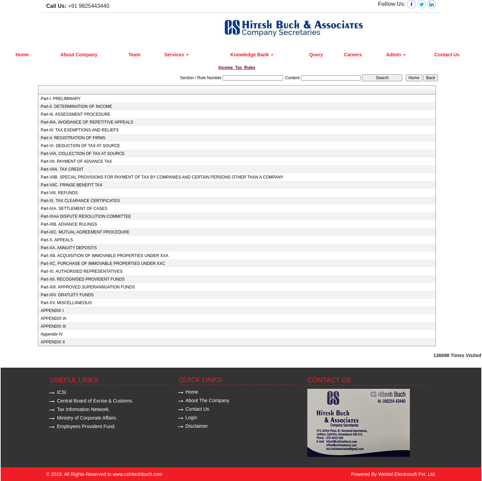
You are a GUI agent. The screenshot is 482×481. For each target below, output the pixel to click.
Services (176, 54)
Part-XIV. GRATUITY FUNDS (67, 295)
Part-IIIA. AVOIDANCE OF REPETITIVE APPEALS (87, 122)
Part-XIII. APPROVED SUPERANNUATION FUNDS (88, 287)
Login (191, 417)
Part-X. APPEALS (57, 240)
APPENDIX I (52, 310)
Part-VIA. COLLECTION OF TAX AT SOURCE (83, 153)
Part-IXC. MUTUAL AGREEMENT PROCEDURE (85, 232)
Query (316, 54)
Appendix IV (52, 334)
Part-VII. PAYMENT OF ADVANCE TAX (76, 161)
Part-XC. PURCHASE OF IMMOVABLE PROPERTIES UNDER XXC (103, 263)
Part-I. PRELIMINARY (61, 98)
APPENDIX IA (53, 318)
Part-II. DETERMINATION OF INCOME (76, 106)
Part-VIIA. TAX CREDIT (62, 169)
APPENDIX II (53, 342)
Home (22, 54)
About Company (79, 54)
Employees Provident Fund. (86, 426)
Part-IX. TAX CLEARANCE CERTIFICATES (80, 200)
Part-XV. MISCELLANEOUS (66, 302)
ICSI (61, 392)
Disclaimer (197, 426)
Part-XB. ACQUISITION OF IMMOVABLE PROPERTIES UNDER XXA (105, 255)
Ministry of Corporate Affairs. (87, 418)
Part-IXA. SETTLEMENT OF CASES (74, 208)
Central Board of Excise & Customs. (95, 401)
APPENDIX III (53, 326)
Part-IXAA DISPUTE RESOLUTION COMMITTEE (86, 216)
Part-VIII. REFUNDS (59, 192)
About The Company (207, 400)
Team (134, 54)
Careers (353, 54)
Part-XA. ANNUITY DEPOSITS (69, 247)
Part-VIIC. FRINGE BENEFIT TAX (72, 185)
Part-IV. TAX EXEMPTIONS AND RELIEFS (80, 130)
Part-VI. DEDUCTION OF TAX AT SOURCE (80, 145)
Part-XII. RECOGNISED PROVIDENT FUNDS (83, 279)
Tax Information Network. (83, 409)
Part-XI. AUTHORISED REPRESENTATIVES (82, 271)
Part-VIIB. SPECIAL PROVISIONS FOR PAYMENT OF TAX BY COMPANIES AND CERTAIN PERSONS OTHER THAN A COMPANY (162, 177)
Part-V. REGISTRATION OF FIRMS (73, 138)
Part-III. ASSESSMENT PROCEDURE (75, 114)
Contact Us (447, 54)
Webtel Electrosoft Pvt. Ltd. (407, 474)
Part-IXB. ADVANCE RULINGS (69, 224)
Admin (396, 54)
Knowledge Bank (252, 54)
